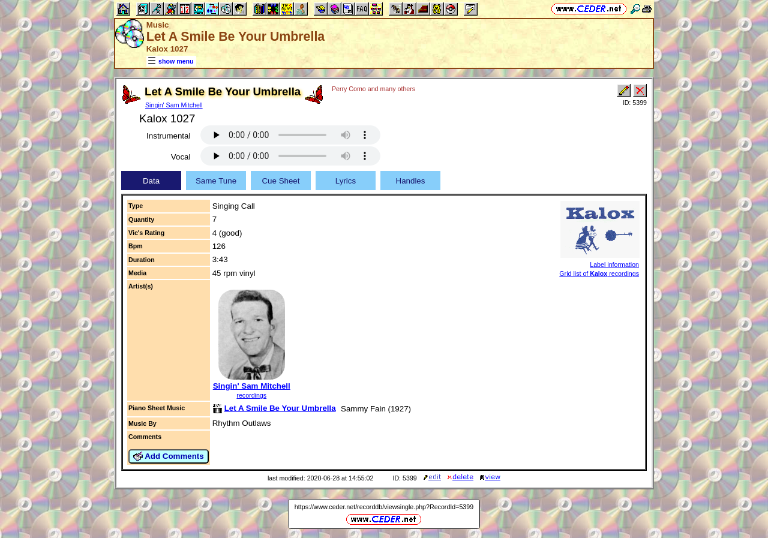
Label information (614, 264)
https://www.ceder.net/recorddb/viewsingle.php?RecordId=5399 (384, 506)
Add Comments (168, 456)
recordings (251, 395)
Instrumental (168, 135)
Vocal (181, 156)
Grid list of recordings (599, 273)
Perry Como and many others (373, 88)
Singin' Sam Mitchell (174, 105)
